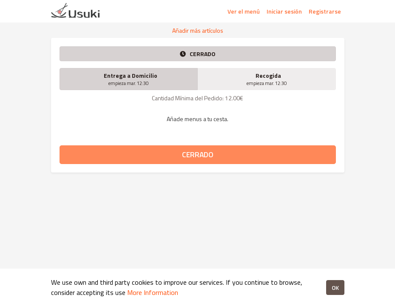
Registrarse (325, 11)
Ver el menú (243, 11)
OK (335, 287)
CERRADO (197, 154)
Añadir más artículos (197, 30)
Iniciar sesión (284, 11)
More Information (152, 292)
